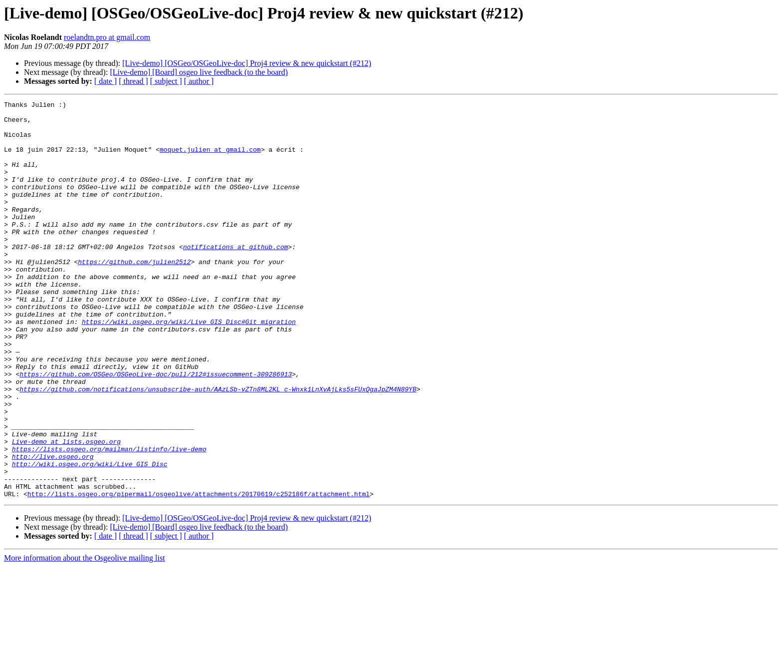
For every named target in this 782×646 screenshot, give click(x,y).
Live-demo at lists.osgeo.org (66, 510)
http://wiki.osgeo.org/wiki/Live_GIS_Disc (90, 537)
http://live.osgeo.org (53, 528)
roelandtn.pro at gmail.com (107, 37)
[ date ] (105, 81)
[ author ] (199, 81)
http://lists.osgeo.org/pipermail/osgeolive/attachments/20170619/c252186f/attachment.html (198, 573)
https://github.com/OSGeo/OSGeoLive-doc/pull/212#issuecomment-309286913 (155, 429)
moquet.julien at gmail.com (210, 159)
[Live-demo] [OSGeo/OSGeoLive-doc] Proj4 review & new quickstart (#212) (246, 63)
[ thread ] (133, 81)
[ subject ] (166, 81)
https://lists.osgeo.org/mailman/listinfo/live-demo (109, 519)
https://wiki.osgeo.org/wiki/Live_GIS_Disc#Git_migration (189, 366)
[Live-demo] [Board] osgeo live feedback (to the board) (199, 72)
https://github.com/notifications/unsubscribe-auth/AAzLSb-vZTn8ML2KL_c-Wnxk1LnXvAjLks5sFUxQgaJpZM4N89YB (217, 447)
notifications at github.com (235, 276)
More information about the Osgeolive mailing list (84, 637)
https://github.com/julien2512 (134, 294)
